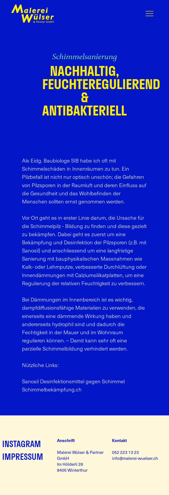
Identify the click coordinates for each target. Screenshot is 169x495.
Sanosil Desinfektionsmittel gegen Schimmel (73, 381)
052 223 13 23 (125, 452)
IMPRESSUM (22, 456)
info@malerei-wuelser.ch (135, 458)
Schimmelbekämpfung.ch (52, 389)
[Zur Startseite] (32, 22)
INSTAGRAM (21, 443)
